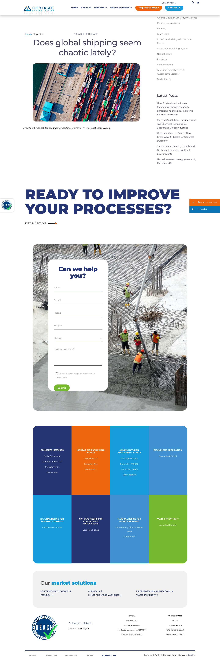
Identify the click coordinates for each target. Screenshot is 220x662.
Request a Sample (148, 7)
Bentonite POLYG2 (168, 456)
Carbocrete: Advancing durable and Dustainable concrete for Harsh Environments (176, 150)
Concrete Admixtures (168, 23)
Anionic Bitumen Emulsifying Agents (177, 17)
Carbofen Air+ (90, 464)
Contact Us (174, 7)
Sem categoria (165, 64)
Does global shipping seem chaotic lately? (87, 47)
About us (86, 7)
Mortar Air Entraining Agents (172, 48)
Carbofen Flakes (91, 530)
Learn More (163, 34)
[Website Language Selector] (79, 628)
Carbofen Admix (52, 456)
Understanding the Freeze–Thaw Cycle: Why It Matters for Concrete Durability (175, 137)
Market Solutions (121, 7)
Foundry (161, 28)
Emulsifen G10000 (129, 464)
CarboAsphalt (129, 474)
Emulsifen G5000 (129, 458)
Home (74, 7)
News (90, 655)
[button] (204, 202)
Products (100, 7)
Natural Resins (164, 54)
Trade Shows (86, 34)
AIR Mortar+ (90, 469)
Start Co (191, 655)
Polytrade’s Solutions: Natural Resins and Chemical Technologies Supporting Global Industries (176, 124)
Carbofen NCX (52, 467)
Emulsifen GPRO (129, 469)
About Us (51, 655)
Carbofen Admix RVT (52, 461)
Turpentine (129, 536)
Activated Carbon (167, 525)
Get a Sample (41, 223)
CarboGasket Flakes (52, 527)
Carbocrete (52, 472)
